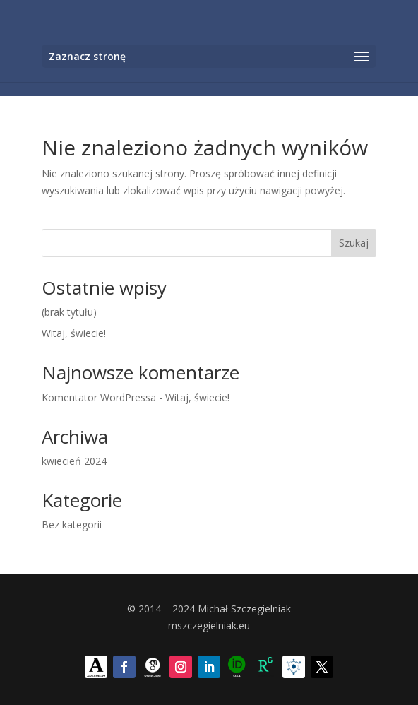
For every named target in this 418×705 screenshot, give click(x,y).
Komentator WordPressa (99, 397)
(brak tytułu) (69, 312)
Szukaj (354, 242)
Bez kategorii (72, 524)
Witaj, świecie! (74, 333)
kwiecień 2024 (74, 461)
